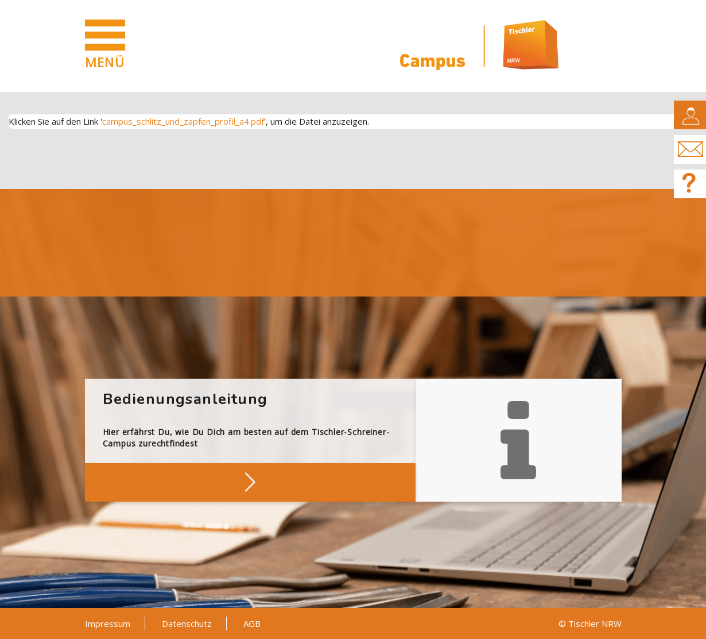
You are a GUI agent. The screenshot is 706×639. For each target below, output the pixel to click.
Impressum (107, 623)
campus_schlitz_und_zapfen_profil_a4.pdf (183, 121)
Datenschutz (187, 623)
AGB (252, 623)
